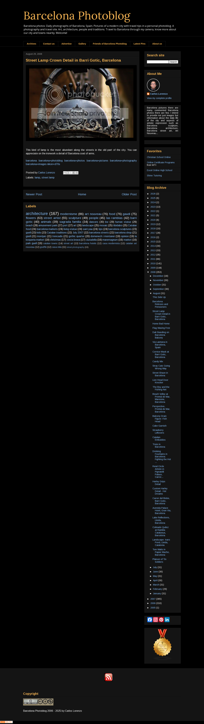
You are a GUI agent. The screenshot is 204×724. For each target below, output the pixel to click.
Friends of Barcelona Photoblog (110, 43)
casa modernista (111, 243)
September (159, 289)
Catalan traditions (57, 232)
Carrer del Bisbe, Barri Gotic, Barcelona (161, 501)
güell (28, 236)
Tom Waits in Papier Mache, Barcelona (161, 552)
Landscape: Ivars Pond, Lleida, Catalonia (161, 542)
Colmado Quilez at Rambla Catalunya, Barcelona (161, 531)
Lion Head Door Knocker (160, 381)
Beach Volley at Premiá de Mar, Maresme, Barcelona (161, 398)
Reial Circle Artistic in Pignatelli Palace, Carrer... (158, 471)
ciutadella (91, 239)
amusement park (47, 225)
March (156, 584)
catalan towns (50, 243)
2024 (153, 202)
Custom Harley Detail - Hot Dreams (160, 491)
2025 (153, 198)
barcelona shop (123, 232)
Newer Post (34, 194)
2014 (153, 246)
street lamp (48, 177)
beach (29, 225)
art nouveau (93, 214)
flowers (31, 218)
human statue (123, 222)
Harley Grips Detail (159, 482)
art (74, 225)
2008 (153, 272)
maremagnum (110, 239)
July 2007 (78, 232)
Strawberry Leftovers (158, 431)
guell (28, 232)
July (155, 567)
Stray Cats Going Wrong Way (161, 367)
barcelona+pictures (97, 160)
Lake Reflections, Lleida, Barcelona (161, 520)
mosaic (103, 225)
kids (39, 232)
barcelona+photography (123, 160)
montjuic (41, 236)
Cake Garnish (160, 425)
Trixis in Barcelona (159, 445)
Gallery (82, 43)
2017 (153, 233)
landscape (88, 225)
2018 (153, 228)
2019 (153, 224)
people (93, 218)
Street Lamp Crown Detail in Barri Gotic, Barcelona (161, 315)
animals (46, 221)
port (65, 225)
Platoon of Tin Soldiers (159, 560)
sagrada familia (70, 221)
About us (157, 43)
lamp (37, 177)
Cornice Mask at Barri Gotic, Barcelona (161, 354)
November (158, 280)
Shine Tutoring (154, 175)
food (112, 214)
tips (100, 229)
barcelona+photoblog (51, 160)
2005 (153, 607)
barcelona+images (36, 164)
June (156, 571)
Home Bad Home (161, 323)
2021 (153, 215)
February (158, 589)
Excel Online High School (159, 170)
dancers (93, 222)
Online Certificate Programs (161, 162)
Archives (31, 43)
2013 (153, 250)
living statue (70, 229)
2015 (153, 241)
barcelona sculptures (119, 229)
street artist (52, 218)
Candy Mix (158, 361)
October (157, 284)
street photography (75, 247)
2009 (153, 267)
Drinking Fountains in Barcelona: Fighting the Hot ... (162, 456)
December (158, 276)
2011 (153, 259)
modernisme (68, 214)
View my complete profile (159, 98)
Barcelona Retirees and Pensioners (160, 304)
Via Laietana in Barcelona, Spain (160, 345)
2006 (153, 603)
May (155, 576)
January (157, 593)
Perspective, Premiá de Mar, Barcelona (161, 409)
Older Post (129, 194)
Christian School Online (159, 157)
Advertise (67, 43)
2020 (153, 220)
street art (68, 243)
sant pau (88, 229)
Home (82, 194)
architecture (37, 213)
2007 (153, 599)
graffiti (43, 247)
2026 (153, 193)
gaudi (126, 214)
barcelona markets (47, 229)
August (157, 293)
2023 (153, 207)
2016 (153, 237)
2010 (153, 263)
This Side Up (159, 297)
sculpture (75, 218)
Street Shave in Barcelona (160, 374)
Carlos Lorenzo (159, 94)
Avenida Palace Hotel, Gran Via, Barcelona (162, 511)
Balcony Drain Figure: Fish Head (160, 419)
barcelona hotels (87, 243)
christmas (55, 239)
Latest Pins (140, 43)
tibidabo (117, 225)
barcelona (31, 160)
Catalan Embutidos (159, 438)
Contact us (49, 43)
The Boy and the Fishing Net (161, 388)
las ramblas (114, 218)
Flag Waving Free (161, 328)
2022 (153, 211)
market (128, 239)
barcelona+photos (74, 160)
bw (106, 222)
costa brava (73, 239)
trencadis (57, 236)
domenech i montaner (103, 236)
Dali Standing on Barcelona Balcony (161, 335)
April (155, 580)
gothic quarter (76, 236)
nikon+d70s (53, 164)
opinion (125, 236)
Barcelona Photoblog (76, 15)
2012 (153, 254)
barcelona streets (99, 232)
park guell (31, 243)
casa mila (57, 247)
